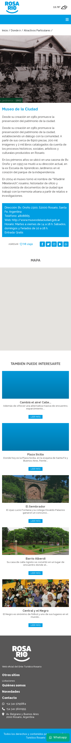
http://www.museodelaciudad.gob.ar (36, 220)
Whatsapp (58, 737)
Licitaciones (8, 680)
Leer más (35, 417)
